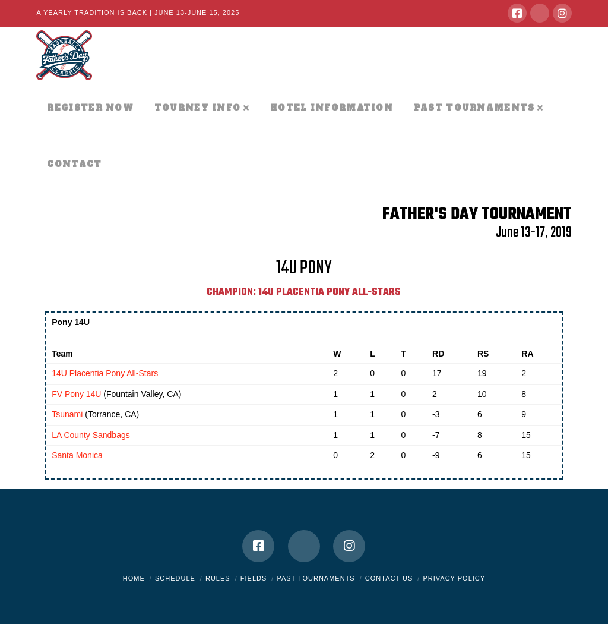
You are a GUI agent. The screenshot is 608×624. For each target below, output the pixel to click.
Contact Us (389, 578)
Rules (217, 578)
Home (134, 578)
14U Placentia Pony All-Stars (105, 373)
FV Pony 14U (76, 394)
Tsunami (67, 414)
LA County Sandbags (91, 435)
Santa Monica (77, 455)
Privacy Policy (454, 578)
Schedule (175, 578)
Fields (253, 578)
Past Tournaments (315, 578)
